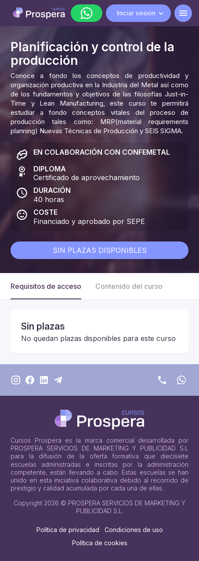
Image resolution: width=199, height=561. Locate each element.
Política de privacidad (67, 529)
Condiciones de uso (134, 529)
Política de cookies (99, 543)
